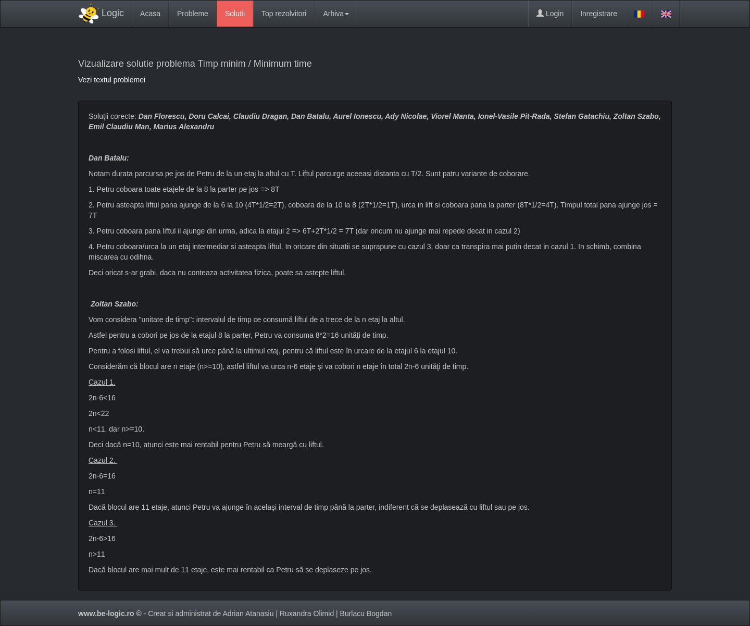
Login (550, 13)
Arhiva (336, 13)
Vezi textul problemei (111, 80)
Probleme (192, 13)
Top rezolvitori (283, 13)
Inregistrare (598, 13)
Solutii (235, 13)
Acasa (150, 13)
